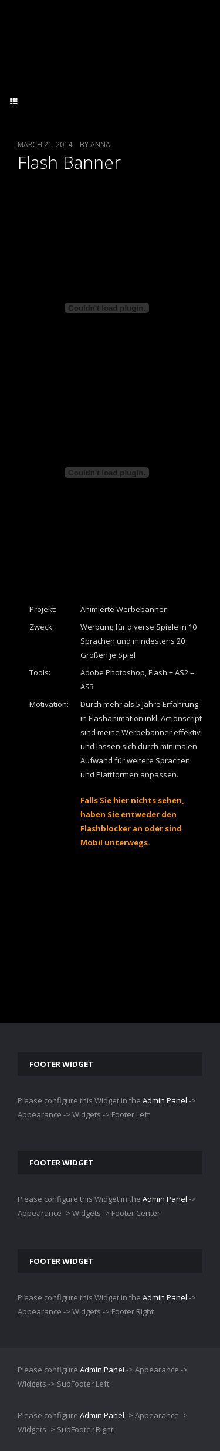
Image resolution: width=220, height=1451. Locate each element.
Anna (100, 144)
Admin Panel (165, 1100)
